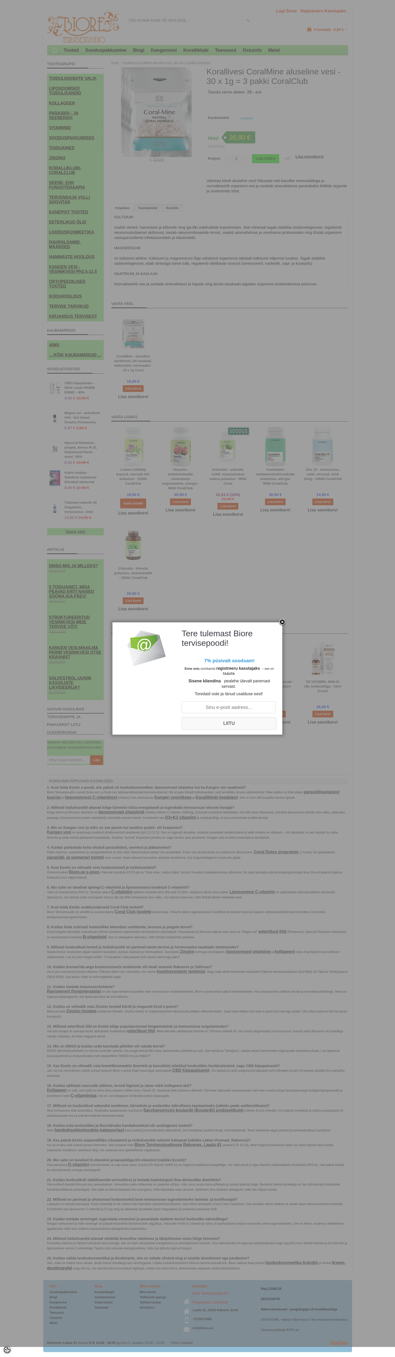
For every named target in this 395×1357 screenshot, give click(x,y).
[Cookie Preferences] (7, 1349)
